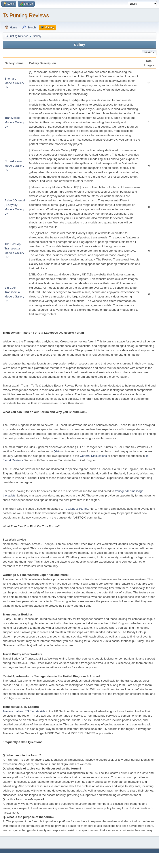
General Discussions (93, 455)
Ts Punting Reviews (26, 15)
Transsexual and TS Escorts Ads (24, 711)
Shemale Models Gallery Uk (14, 83)
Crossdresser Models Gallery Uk (14, 166)
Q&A (56, 451)
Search (149, 52)
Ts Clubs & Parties (76, 508)
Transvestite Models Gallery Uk (14, 122)
